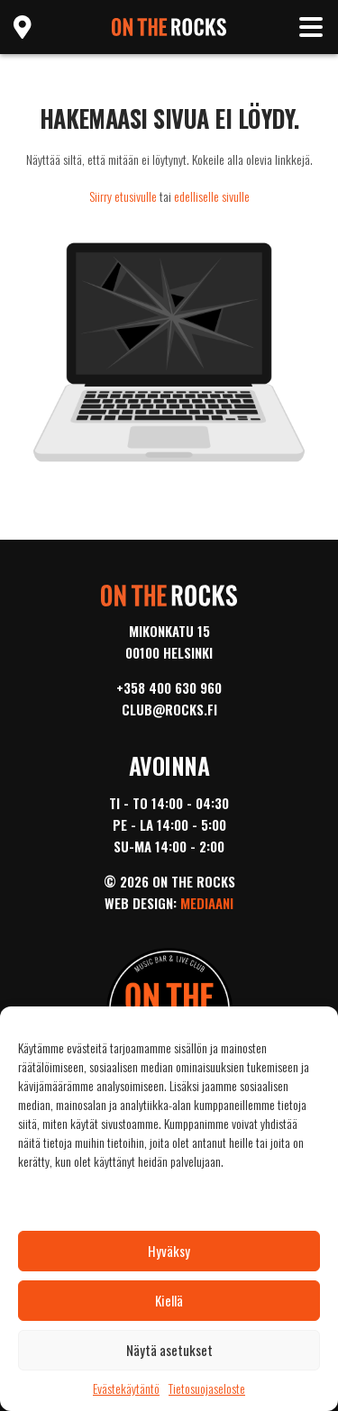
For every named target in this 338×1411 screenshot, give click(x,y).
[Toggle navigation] (311, 27)
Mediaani (206, 903)
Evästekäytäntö (126, 1388)
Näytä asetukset (169, 1350)
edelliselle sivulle (212, 196)
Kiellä (169, 1300)
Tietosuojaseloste (207, 1388)
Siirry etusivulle (123, 196)
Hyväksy (169, 1251)
